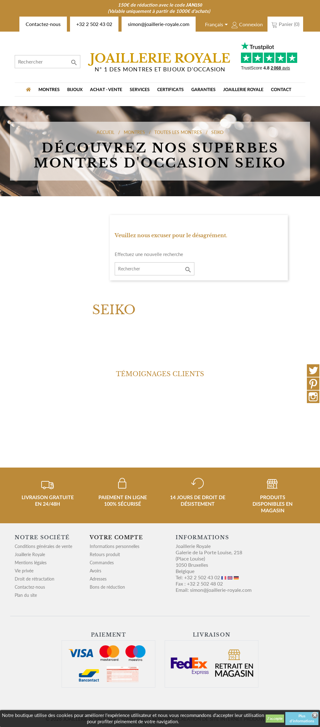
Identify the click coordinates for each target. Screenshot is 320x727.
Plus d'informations (302, 718)
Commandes (102, 562)
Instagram (313, 397)
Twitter (313, 370)
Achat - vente (106, 90)
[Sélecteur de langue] (217, 25)
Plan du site (26, 595)
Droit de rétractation (34, 578)
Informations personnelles (114, 546)
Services (140, 90)
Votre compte (116, 537)
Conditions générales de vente (43, 546)
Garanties (203, 90)
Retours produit (105, 554)
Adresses (98, 578)
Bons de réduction (107, 587)
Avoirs (95, 570)
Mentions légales (31, 562)
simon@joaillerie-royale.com (158, 24)
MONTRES (49, 90)
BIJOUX (74, 90)
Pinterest (313, 383)
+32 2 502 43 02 (94, 24)
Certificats (170, 90)
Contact (281, 90)
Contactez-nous (43, 24)
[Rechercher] (47, 61)
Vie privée (24, 570)
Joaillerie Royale (243, 90)
